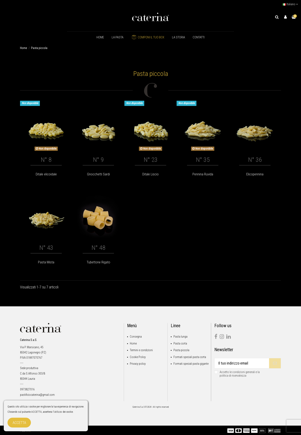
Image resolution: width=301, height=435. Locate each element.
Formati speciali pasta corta (189, 357)
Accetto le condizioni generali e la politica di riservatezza (240, 373)
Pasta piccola (181, 350)
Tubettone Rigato (98, 262)
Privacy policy (138, 363)
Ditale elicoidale (46, 174)
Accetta (19, 422)
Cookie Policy (138, 357)
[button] (117, 37)
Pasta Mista (46, 262)
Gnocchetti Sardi (98, 174)
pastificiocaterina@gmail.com (37, 394)
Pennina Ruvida (202, 174)
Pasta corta (180, 343)
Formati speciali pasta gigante (191, 363)
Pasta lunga (180, 336)
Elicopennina (254, 174)
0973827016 (27, 389)
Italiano (290, 4)
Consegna (136, 336)
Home (133, 343)
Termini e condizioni (141, 350)
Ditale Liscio (150, 174)
